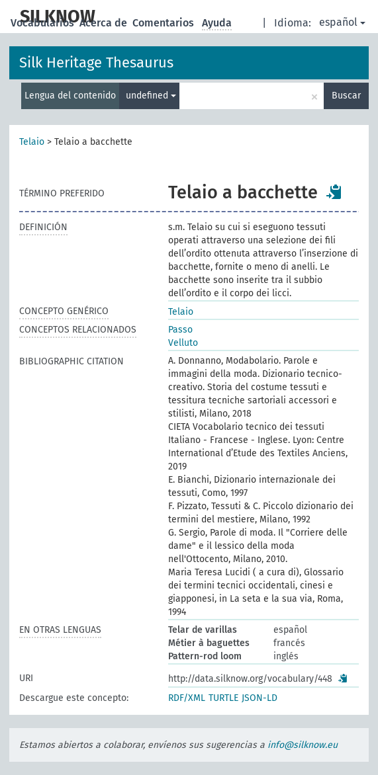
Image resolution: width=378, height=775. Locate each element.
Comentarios (164, 23)
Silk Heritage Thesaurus (96, 62)
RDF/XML (186, 698)
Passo (180, 329)
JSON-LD (259, 698)
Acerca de (104, 23)
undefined (151, 95)
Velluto (183, 342)
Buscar (346, 95)
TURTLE (223, 698)
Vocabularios (44, 23)
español (342, 22)
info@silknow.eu (302, 745)
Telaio (31, 141)
